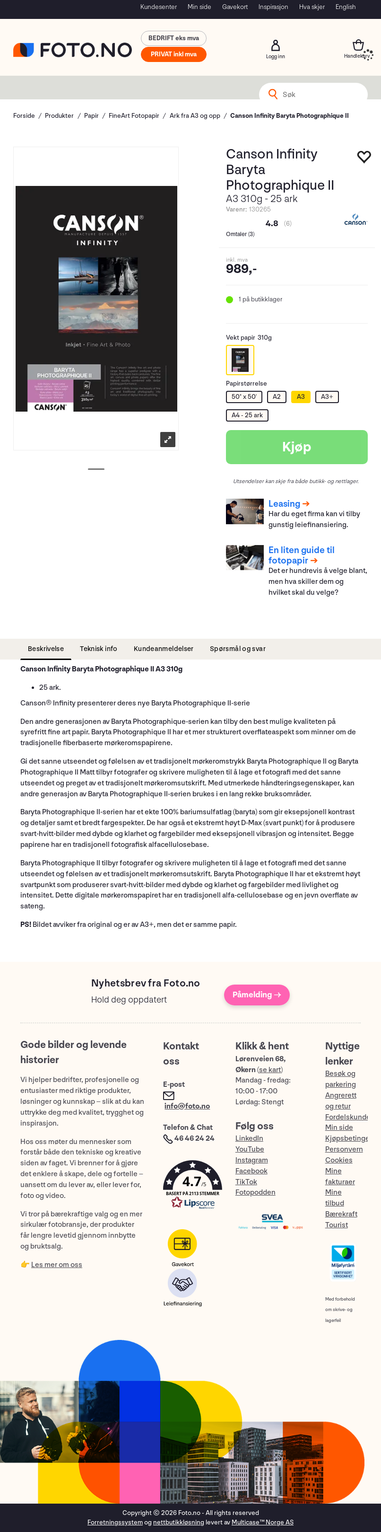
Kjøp (297, 447)
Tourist (336, 1225)
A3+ (327, 397)
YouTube (249, 1149)
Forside (24, 116)
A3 (301, 397)
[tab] (45, 649)
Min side (199, 7)
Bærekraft (341, 1214)
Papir (91, 116)
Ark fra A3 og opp (195, 116)
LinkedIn (249, 1138)
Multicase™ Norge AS (263, 1522)
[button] (189, 1186)
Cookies (339, 1160)
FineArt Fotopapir (134, 116)
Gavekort (235, 7)
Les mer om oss (56, 1264)
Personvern (344, 1149)
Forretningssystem (115, 1522)
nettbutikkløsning (178, 1522)
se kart (270, 1069)
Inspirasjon (273, 7)
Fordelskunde (348, 1117)
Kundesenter (158, 7)
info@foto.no (187, 1106)
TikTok (246, 1182)
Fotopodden (255, 1192)
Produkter (59, 116)
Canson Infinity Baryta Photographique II (289, 116)
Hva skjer (312, 7)
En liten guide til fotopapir (301, 555)
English (346, 7)
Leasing (284, 504)
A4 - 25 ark (247, 415)
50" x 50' (244, 397)
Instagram (251, 1160)
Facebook (251, 1171)
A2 (277, 397)
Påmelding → (257, 995)
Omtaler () (240, 234)
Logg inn (275, 45)
